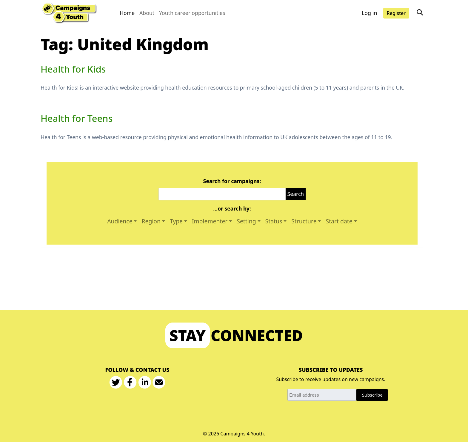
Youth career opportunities (192, 12)
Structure (303, 221)
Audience (119, 221)
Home (127, 12)
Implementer (209, 221)
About (146, 12)
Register (396, 13)
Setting (246, 221)
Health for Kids (73, 69)
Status (273, 221)
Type (176, 221)
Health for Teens (77, 118)
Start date (339, 221)
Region (151, 221)
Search (295, 193)
